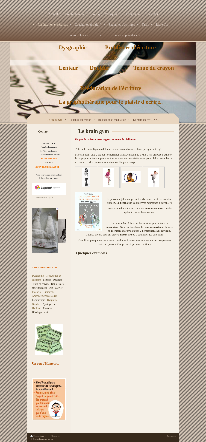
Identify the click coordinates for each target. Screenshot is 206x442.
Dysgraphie (38, 275)
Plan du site (56, 436)
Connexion (171, 436)
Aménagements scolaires (44, 296)
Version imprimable (40, 436)
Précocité (36, 292)
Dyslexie (36, 308)
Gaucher (36, 304)
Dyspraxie (52, 300)
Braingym (49, 292)
